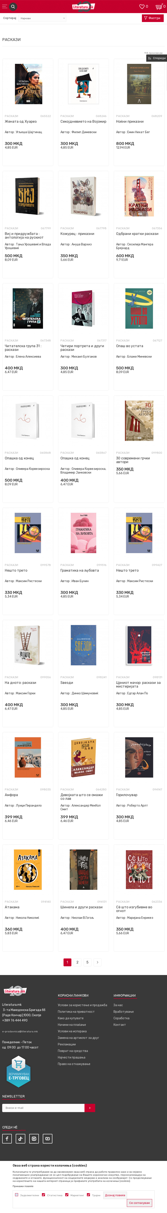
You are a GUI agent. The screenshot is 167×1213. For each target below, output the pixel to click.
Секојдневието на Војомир (83, 121)
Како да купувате (71, 1018)
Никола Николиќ (27, 918)
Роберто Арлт (137, 805)
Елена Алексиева (28, 356)
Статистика (54, 1195)
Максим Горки (25, 693)
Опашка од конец (19, 458)
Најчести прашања (71, 1057)
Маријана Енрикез (140, 918)
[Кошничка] (159, 6)
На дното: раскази (20, 683)
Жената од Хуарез (21, 121)
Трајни (96, 1195)
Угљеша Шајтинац (29, 132)
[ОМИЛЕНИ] (142, 6)
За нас (118, 1005)
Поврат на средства (73, 1051)
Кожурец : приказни (77, 234)
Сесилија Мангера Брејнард (134, 246)
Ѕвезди (66, 683)
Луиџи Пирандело (29, 805)
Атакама (12, 907)
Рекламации (67, 1044)
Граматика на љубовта (79, 570)
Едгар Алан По (137, 693)
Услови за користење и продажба (82, 1005)
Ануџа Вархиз (82, 244)
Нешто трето (16, 570)
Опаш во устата (129, 346)
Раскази (11, 116)
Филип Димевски (84, 132)
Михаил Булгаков (84, 356)
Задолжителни (29, 1195)
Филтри (152, 18)
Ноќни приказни (130, 121)
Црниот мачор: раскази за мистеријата (138, 684)
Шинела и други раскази (81, 907)
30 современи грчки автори (133, 460)
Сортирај (9, 18)
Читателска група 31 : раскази (23, 348)
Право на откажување (74, 1064)
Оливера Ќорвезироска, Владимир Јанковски (83, 470)
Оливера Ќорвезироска (33, 469)
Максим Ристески (29, 581)
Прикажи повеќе (23, 1186)
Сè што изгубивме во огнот (134, 909)
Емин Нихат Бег (138, 132)
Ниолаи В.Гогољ (83, 918)
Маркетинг (77, 1195)
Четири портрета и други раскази (82, 348)
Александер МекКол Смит (80, 807)
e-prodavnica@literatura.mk (20, 1031)
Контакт (120, 1025)
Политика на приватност (76, 1012)
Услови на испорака (72, 1031)
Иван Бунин (80, 581)
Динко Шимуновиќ (85, 693)
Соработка (121, 1018)
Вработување (124, 1012)
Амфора (11, 795)
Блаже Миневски (139, 356)
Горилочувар (126, 795)
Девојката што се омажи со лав (81, 796)
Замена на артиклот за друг (78, 1038)
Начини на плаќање (72, 1025)
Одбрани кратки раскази (137, 234)
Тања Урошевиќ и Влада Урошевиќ (28, 246)
